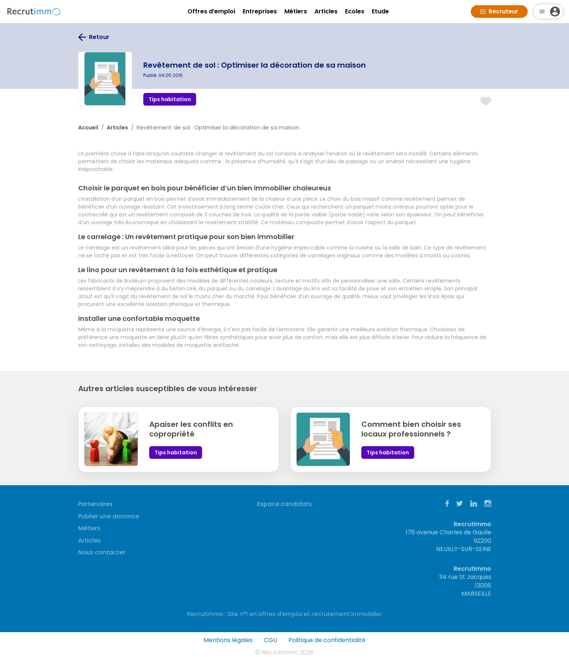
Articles (326, 11)
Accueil (88, 127)
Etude (380, 11)
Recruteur (499, 11)
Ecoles (354, 11)
